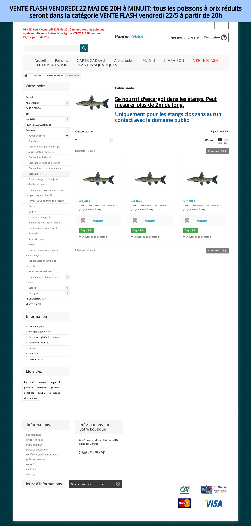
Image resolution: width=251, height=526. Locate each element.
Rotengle (33, 233)
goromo (55, 387)
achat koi (29, 392)
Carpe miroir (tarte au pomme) (44, 162)
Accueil (40, 60)
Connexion (221, 25)
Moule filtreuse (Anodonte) (42, 228)
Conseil (32, 348)
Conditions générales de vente (44, 337)
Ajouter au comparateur (95, 236)
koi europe (54, 392)
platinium (42, 387)
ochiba (41, 392)
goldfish (28, 387)
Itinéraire (33, 353)
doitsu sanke (30, 398)
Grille (219, 140)
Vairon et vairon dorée (40, 271)
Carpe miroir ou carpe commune (45, 168)
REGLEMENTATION (51, 65)
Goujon (32, 211)
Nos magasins (35, 359)
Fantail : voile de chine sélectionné (46, 200)
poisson (42, 382)
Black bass (33, 141)
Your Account (206, 25)
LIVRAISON (174, 60)
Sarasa (31, 244)
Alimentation (124, 60)
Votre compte (177, 37)
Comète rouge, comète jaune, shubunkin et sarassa (43, 182)
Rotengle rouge (36, 239)
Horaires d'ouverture (39, 331)
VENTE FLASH (205, 60)
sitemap (30, 474)
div (27, 113)
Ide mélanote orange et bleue (44, 222)
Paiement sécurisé (38, 342)
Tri (76, 140)
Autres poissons (36, 135)
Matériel (149, 60)
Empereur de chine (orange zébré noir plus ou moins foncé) (44, 193)
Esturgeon (33, 293)
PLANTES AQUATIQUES (96, 65)
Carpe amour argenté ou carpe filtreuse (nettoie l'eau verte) (43, 149)
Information (36, 316)
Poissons (61, 60)
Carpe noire (34, 173)
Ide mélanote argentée (40, 217)
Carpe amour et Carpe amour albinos (42, 280)
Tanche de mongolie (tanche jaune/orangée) (42, 253)
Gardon (32, 206)
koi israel (29, 382)
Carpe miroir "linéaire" (39, 157)
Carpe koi (33, 287)
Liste (226, 140)
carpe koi (55, 382)
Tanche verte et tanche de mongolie (41, 263)
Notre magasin (36, 326)
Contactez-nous (34, 439)
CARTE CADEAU (91, 60)
